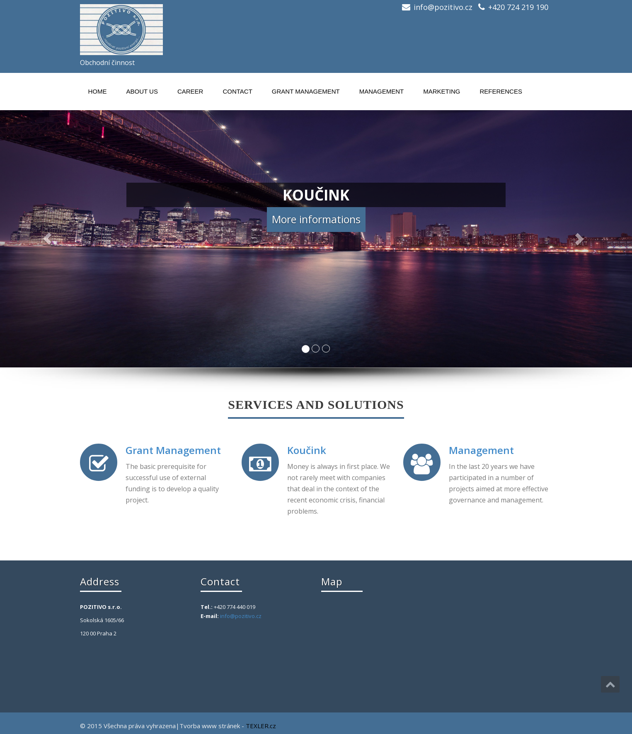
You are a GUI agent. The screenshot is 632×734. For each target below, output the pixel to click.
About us (142, 91)
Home (97, 91)
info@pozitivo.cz (443, 7)
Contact (237, 91)
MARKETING (441, 91)
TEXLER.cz (261, 726)
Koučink (306, 450)
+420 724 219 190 (518, 7)
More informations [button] (316, 219)
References (500, 91)
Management (381, 91)
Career (190, 91)
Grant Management (306, 91)
